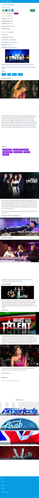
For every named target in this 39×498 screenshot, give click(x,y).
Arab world (11, 37)
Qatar (21, 281)
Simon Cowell (9, 18)
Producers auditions (7, 152)
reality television (16, 115)
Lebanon (34, 127)
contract (32, 203)
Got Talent (10, 44)
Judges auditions (18, 152)
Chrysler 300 (23, 203)
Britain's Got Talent (14, 67)
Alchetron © (5, 492)
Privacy (2, 485)
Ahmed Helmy (30, 64)
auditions (24, 279)
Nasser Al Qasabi (18, 64)
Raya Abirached (11, 47)
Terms (2, 481)
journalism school (12, 123)
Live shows (26, 152)
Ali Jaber (6, 64)
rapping (18, 120)
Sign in (32, 10)
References (5, 154)
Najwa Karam (11, 64)
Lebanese (26, 122)
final (7, 202)
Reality (6, 34)
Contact (2, 488)
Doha (17, 281)
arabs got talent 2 (7, 149)
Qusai (16, 47)
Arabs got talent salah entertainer (21, 149)
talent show (22, 115)
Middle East (13, 122)
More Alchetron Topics (6, 373)
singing (29, 119)
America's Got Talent (27, 67)
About (2, 478)
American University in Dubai (24, 123)
